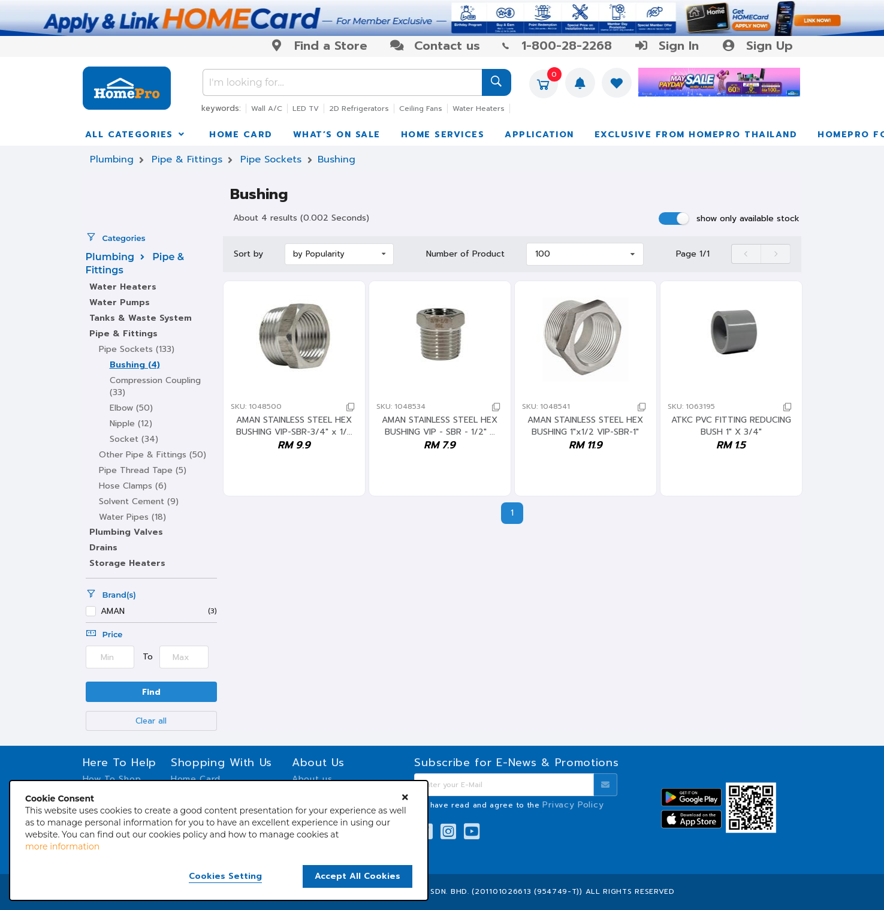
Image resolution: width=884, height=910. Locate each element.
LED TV (305, 108)
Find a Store (318, 46)
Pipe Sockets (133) (136, 349)
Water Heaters (478, 108)
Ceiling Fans (420, 108)
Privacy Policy (573, 804)
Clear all (151, 721)
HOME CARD (241, 134)
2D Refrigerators (359, 108)
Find (151, 692)
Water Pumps (119, 302)
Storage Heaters (127, 563)
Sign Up (756, 46)
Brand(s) (111, 594)
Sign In (666, 46)
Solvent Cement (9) (139, 501)
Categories (116, 238)
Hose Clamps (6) (133, 486)
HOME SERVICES (443, 134)
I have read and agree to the (514, 805)
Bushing (336, 159)
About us (312, 779)
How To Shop (112, 779)
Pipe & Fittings (187, 159)
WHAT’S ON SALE (337, 134)
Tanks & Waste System (140, 318)
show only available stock (747, 218)
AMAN (113, 611)
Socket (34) (134, 439)
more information (62, 846)
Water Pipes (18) (132, 517)
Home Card (196, 779)
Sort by (248, 254)
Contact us (435, 46)
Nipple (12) (131, 423)
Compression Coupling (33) (155, 386)
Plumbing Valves (126, 532)
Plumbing (112, 159)
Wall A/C (266, 108)
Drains (103, 547)
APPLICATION (539, 134)
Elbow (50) (131, 408)
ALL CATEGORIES (136, 134)
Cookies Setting (225, 876)
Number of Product (465, 254)
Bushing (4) (135, 364)
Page (693, 254)
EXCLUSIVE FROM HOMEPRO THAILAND (696, 134)
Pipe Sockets (270, 159)
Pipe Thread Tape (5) (142, 470)
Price (104, 634)
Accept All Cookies (357, 876)
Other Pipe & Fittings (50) (152, 454)
